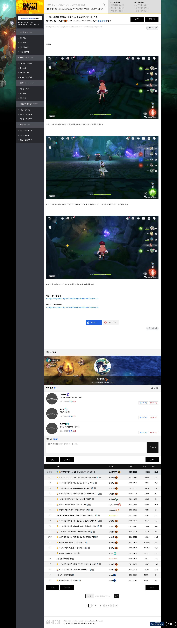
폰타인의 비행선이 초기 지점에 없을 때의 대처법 (73, 510)
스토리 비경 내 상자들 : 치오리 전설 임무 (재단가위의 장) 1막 (77, 477)
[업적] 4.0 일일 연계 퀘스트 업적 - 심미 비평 (72, 505)
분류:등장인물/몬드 (61, 9)
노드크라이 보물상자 (97, 9)
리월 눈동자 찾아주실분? (64, 559)
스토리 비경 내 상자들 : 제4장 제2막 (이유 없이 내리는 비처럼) (78, 526)
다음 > (116, 606)
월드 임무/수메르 (73, 9)
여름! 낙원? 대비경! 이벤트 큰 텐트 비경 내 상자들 (74, 532)
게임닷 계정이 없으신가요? (26, 22)
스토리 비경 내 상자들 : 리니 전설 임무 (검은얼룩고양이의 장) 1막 (78, 521)
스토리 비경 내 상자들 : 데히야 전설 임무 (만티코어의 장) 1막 (77, 564)
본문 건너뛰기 (102, 21)
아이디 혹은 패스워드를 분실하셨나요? (29, 25)
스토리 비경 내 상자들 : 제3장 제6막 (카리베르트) (74, 570)
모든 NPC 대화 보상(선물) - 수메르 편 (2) (72, 542)
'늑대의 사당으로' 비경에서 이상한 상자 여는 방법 (74, 499)
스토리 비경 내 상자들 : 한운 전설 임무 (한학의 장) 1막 (75, 483)
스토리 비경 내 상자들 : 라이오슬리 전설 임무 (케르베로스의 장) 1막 (78, 494)
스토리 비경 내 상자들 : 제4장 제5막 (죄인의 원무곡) (75, 488)
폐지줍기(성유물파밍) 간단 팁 (68, 553)
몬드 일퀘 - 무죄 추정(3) (64, 575)
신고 (109, 21)
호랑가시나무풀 (84, 9)
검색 (116, 596)
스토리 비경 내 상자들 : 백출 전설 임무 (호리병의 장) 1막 (76, 537)
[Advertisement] (102, 34)
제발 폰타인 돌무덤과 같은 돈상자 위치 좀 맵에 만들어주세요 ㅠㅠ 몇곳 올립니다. (76, 515)
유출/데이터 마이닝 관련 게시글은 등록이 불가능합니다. (78, 472)
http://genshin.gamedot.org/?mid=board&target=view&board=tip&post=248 (72, 307)
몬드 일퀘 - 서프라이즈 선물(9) (68, 580)
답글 (70, 401)
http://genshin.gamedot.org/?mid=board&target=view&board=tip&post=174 (72, 298)
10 (112, 606)
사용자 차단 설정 (152, 28)
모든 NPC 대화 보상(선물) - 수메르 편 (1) (72, 548)
